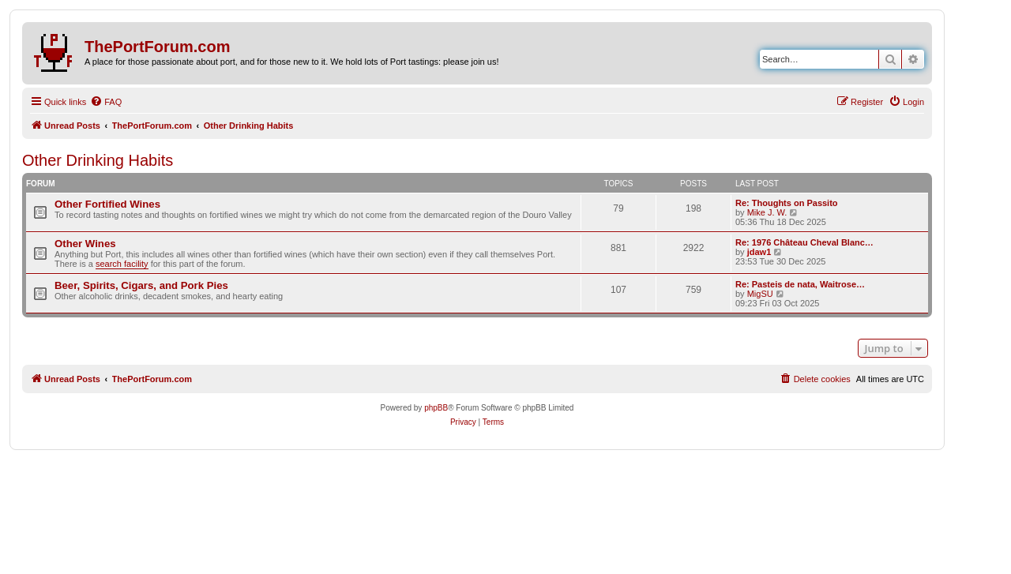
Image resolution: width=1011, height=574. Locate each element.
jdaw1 (759, 252)
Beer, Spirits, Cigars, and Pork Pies (141, 285)
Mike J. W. (767, 212)
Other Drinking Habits (97, 160)
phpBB (436, 407)
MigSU (760, 293)
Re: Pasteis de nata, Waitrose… (800, 284)
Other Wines (85, 243)
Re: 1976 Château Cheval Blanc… (804, 242)
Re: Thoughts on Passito (786, 203)
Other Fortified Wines (107, 204)
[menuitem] (106, 101)
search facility (122, 263)
